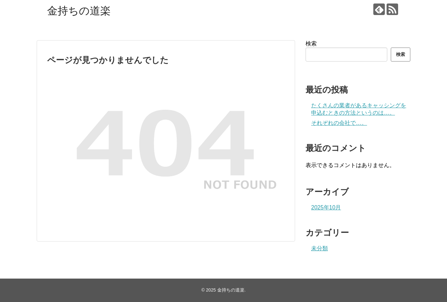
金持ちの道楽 (79, 10)
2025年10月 (326, 207)
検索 (311, 43)
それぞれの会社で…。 (339, 123)
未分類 (319, 248)
